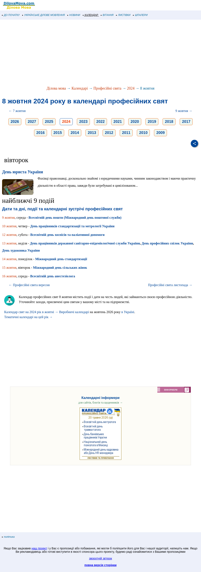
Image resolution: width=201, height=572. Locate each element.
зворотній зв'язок (100, 558)
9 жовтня (8, 217)
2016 (40, 133)
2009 (160, 133)
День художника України (21, 250)
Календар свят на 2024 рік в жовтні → (31, 312)
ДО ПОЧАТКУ (10, 15)
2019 (152, 122)
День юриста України (22, 172)
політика (8, 536)
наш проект (39, 548)
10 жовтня (9, 226)
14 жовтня (9, 259)
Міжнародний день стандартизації (61, 259)
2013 (92, 133)
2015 (57, 133)
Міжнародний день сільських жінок (60, 267)
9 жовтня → (183, 111)
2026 (15, 122)
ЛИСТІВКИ (123, 15)
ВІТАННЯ (107, 15)
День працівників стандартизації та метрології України (72, 226)
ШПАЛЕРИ (140, 15)
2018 (169, 122)
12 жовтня (9, 235)
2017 (186, 122)
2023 (83, 122)
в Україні (127, 312)
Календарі (80, 88)
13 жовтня (9, 243)
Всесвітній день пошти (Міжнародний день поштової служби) (75, 217)
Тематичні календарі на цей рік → (28, 317)
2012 (109, 133)
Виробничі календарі (74, 312)
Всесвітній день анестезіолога (52, 276)
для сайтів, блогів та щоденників (100, 402)
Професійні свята (107, 88)
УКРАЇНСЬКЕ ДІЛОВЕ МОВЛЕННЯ (43, 15)
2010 (143, 133)
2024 (131, 88)
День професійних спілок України (167, 243)
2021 (117, 122)
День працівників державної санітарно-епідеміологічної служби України (85, 243)
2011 (126, 133)
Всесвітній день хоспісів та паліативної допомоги (67, 235)
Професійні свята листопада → (170, 285)
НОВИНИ (74, 15)
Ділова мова (56, 88)
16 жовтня (9, 276)
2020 (135, 122)
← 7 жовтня (17, 111)
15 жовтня (9, 267)
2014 (75, 133)
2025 (49, 122)
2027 (32, 122)
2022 (100, 122)
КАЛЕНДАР (90, 15)
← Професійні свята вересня (29, 285)
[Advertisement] (100, 53)
